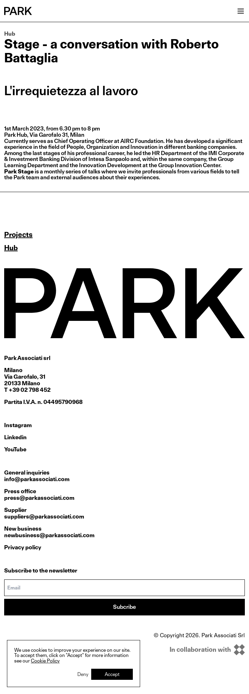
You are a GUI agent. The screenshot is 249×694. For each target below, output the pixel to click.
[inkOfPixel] (199, 649)
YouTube (15, 449)
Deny (82, 674)
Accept (112, 674)
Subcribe (124, 607)
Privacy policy (22, 547)
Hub (9, 33)
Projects (18, 235)
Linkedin (15, 437)
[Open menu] (241, 11)
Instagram (18, 425)
